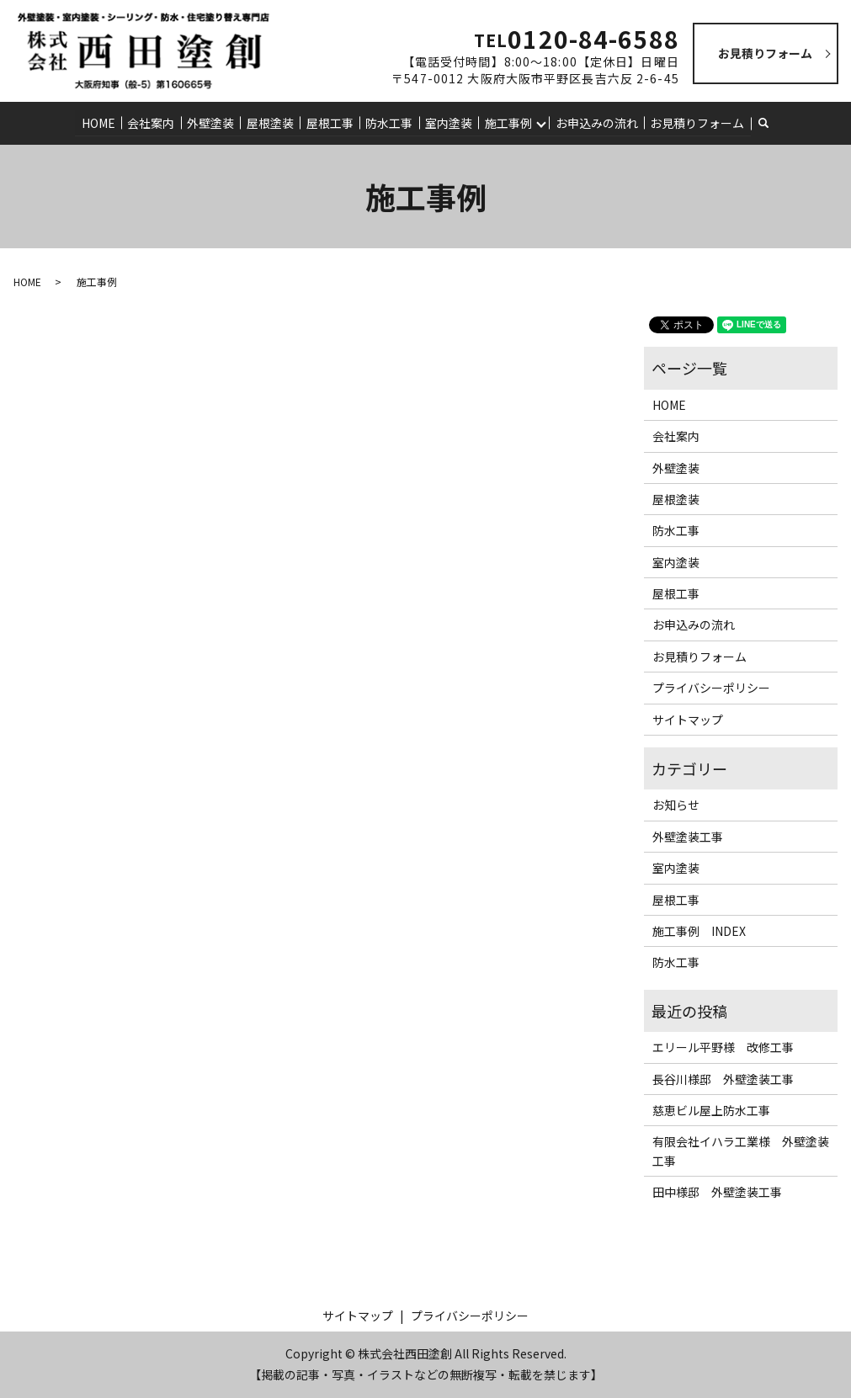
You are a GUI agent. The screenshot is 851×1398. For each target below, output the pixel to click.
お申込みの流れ (595, 122)
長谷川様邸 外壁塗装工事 (723, 1078)
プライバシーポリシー (711, 687)
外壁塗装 (212, 122)
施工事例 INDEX (699, 930)
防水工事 (388, 122)
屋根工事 (330, 122)
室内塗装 (447, 122)
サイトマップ (687, 719)
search (771, 122)
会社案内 (153, 122)
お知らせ (675, 804)
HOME (101, 122)
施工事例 (506, 122)
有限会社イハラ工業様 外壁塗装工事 (740, 1150)
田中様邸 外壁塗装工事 (717, 1191)
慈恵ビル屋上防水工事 (711, 1110)
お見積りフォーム (695, 122)
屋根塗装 (271, 122)
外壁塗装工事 (687, 836)
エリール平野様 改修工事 (723, 1047)
